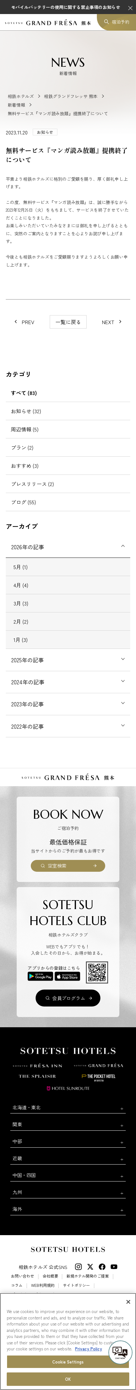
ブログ (23, 502)
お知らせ (26, 411)
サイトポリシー (76, 1285)
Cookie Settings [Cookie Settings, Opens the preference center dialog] (68, 1362)
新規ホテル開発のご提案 (87, 1276)
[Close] (128, 1302)
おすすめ (24, 465)
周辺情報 (24, 429)
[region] (68, 1341)
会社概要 (50, 1276)
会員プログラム (68, 998)
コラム (16, 1285)
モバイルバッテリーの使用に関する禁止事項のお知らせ (65, 7)
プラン (22, 447)
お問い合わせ (22, 1276)
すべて (24, 393)
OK (68, 1379)
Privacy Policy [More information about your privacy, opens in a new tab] (88, 1349)
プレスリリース (32, 484)
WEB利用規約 (43, 1285)
